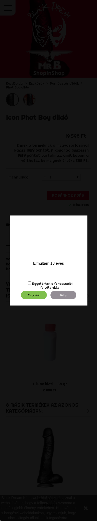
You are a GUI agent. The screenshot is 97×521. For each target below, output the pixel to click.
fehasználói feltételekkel (56, 285)
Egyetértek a (42, 284)
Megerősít (34, 294)
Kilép (63, 294)
